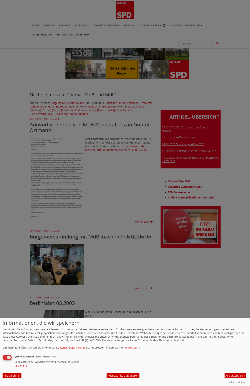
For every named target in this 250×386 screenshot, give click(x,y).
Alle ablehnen (12, 375)
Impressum (132, 347)
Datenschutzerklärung (71, 347)
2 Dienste (20, 365)
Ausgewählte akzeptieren (123, 375)
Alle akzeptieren (235, 375)
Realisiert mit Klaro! (237, 382)
